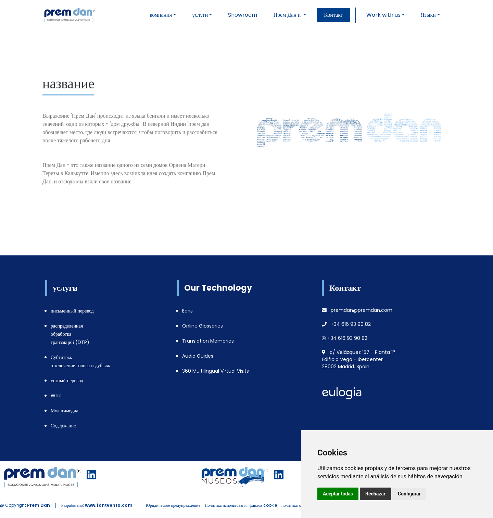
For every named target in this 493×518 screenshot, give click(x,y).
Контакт (333, 15)
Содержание (63, 425)
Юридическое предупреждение (173, 505)
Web (56, 395)
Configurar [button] (409, 493)
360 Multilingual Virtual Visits (215, 371)
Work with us (383, 15)
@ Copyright (25, 505)
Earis (187, 310)
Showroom (242, 15)
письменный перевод (72, 310)
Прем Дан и (287, 15)
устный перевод (67, 380)
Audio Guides (197, 356)
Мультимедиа (64, 410)
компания (161, 15)
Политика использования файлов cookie (241, 505)
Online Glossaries (202, 325)
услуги (200, 15)
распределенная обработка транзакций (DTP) (70, 334)
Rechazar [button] (375, 493)
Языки (428, 15)
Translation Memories (208, 340)
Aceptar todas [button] (338, 493)
